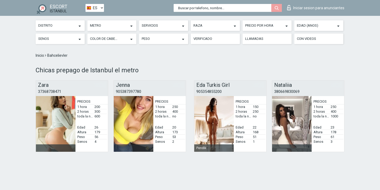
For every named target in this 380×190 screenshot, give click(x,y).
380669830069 (287, 91)
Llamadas (254, 39)
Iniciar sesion (315, 8)
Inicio (40, 55)
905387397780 (128, 91)
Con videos (306, 39)
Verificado (202, 39)
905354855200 (209, 91)
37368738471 (49, 91)
